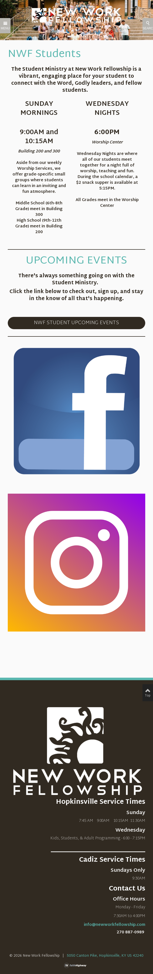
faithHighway (76, 965)
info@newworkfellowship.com (114, 925)
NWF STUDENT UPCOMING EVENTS (76, 322)
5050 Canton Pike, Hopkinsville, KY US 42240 (105, 956)
